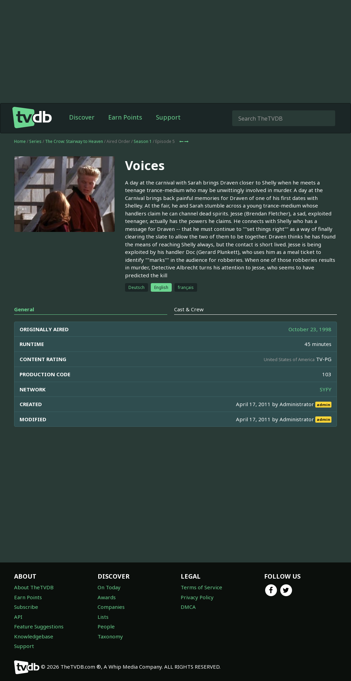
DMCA (188, 606)
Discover (81, 117)
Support (168, 117)
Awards (107, 597)
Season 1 (143, 141)
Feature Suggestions (39, 626)
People (106, 626)
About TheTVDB (34, 587)
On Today (109, 587)
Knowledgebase (33, 636)
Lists (103, 616)
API (18, 616)
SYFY (325, 389)
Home (20, 141)
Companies (111, 606)
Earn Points (125, 117)
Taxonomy (110, 636)
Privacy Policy (197, 597)
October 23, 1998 (309, 329)
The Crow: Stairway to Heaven (74, 141)
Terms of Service (201, 587)
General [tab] (24, 309)
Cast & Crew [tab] (189, 309)
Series (35, 141)
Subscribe (26, 606)
